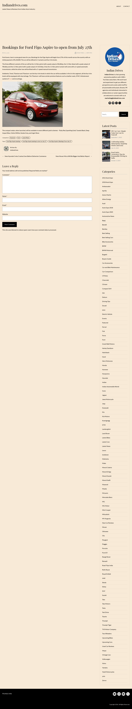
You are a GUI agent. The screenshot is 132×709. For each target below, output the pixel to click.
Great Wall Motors (108, 344)
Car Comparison (107, 271)
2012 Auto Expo (107, 178)
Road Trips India (107, 565)
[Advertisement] (66, 27)
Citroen (104, 284)
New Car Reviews (108, 523)
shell (103, 578)
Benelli (104, 225)
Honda (104, 365)
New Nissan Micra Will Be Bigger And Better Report (73, 156)
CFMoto (105, 276)
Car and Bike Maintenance (111, 267)
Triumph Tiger (106, 625)
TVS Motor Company (109, 629)
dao (103, 293)
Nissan (104, 527)
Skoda (104, 582)
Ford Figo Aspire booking (13, 141)
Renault (104, 561)
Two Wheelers (107, 633)
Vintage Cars (106, 655)
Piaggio (104, 544)
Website (5, 214)
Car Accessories (107, 263)
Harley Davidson (107, 348)
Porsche (105, 548)
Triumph (105, 621)
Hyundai (105, 378)
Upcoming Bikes (107, 638)
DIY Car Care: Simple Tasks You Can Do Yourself (118, 133)
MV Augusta (106, 518)
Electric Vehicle (107, 314)
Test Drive (105, 612)
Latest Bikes (106, 438)
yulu (103, 676)
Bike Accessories (107, 242)
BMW (104, 246)
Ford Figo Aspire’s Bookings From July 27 (60, 141)
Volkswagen (106, 659)
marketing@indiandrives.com (115, 98)
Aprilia (104, 191)
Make (104, 463)
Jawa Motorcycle (107, 399)
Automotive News (108, 216)
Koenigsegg (106, 420)
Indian (104, 382)
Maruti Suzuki (106, 476)
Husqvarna (105, 374)
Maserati (105, 484)
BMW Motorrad (107, 250)
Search (123, 114)
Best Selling (106, 233)
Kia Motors (106, 416)
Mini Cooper (106, 510)
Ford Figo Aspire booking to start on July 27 (34, 141)
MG (103, 501)
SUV (103, 591)
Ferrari (104, 327)
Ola (103, 535)
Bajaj (103, 220)
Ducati (104, 305)
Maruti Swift (106, 480)
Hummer (105, 369)
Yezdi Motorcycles (108, 672)
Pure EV (105, 553)
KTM (104, 425)
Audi (103, 203)
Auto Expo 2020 (107, 212)
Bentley (104, 229)
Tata (103, 599)
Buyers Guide (106, 259)
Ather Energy (106, 199)
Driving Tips (106, 301)
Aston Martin (106, 195)
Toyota (104, 616)
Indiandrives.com (14, 5)
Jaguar (104, 395)
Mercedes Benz (107, 497)
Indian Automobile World (110, 386)
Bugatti (104, 254)
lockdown (105, 455)
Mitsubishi (105, 514)
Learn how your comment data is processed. (42, 230)
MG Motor (105, 506)
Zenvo (104, 680)
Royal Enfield (106, 574)
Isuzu (104, 391)
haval (104, 357)
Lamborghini (106, 429)
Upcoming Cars (107, 642)
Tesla (103, 608)
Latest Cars (106, 442)
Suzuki (104, 595)
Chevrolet (105, 280)
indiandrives (14, 150)
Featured (12, 137)
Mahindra (105, 459)
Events (104, 318)
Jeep (103, 404)
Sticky (104, 587)
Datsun (104, 297)
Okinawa (105, 531)
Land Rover (106, 433)
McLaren (105, 493)
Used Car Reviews (108, 646)
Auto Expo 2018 (107, 208)
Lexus (104, 450)
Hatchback (105, 352)
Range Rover (106, 557)
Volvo (104, 663)
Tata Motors (106, 604)
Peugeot (105, 540)
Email (4, 205)
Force (104, 335)
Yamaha (104, 668)
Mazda (104, 489)
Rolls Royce (106, 570)
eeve (103, 310)
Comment (6, 175)
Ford (10, 79)
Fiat (103, 331)
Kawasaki (105, 408)
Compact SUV (106, 289)
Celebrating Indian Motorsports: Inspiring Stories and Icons (119, 143)
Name (4, 196)
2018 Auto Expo (107, 182)
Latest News (25, 137)
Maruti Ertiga (106, 472)
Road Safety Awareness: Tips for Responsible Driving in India (119, 155)
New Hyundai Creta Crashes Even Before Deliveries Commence (25, 156)
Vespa (104, 650)
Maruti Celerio (107, 467)
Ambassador (106, 186)
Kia (103, 412)
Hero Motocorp (107, 361)
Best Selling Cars (107, 237)
